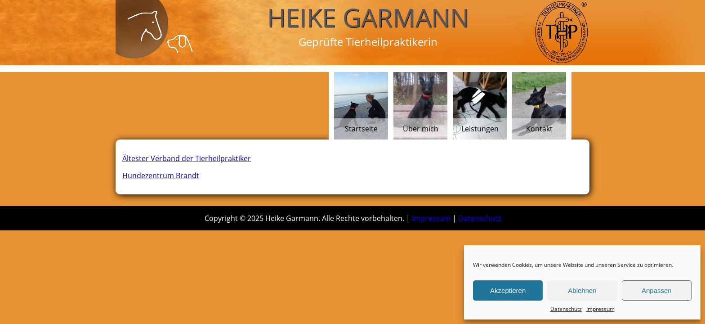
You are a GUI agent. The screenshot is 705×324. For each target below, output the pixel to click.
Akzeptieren (508, 290)
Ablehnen (582, 290)
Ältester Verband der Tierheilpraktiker (186, 158)
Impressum (600, 309)
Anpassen (657, 290)
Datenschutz (566, 309)
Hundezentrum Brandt (160, 175)
